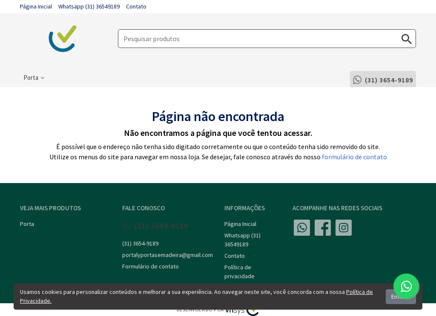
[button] (34, 77)
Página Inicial (36, 6)
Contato (136, 6)
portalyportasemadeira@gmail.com (167, 255)
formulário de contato (354, 156)
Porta (27, 224)
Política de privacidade (239, 271)
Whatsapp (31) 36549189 (89, 6)
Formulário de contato (150, 266)
